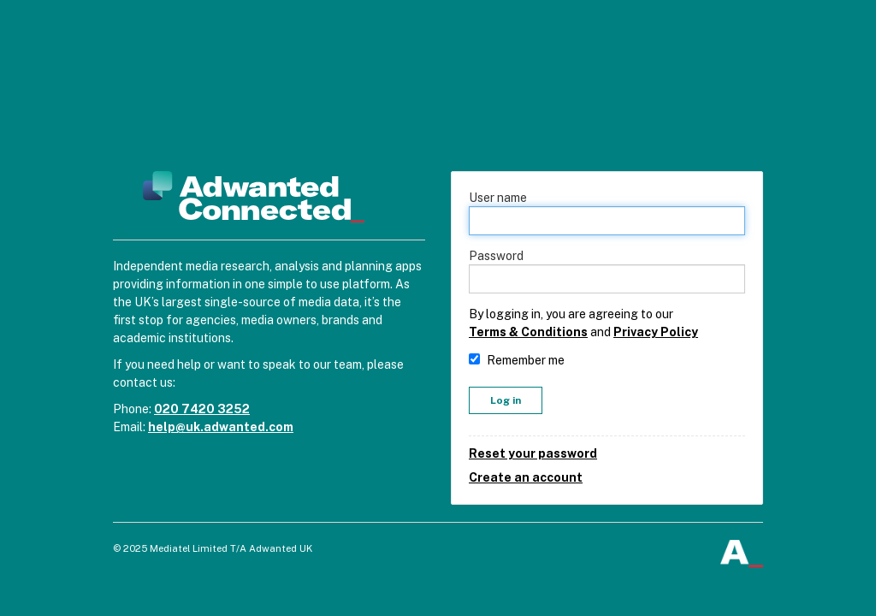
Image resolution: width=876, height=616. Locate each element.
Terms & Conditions (528, 332)
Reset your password (533, 453)
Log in (505, 400)
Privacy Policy (655, 332)
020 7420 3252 (202, 409)
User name (498, 197)
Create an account (526, 477)
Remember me (526, 360)
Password (496, 256)
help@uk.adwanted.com (220, 427)
